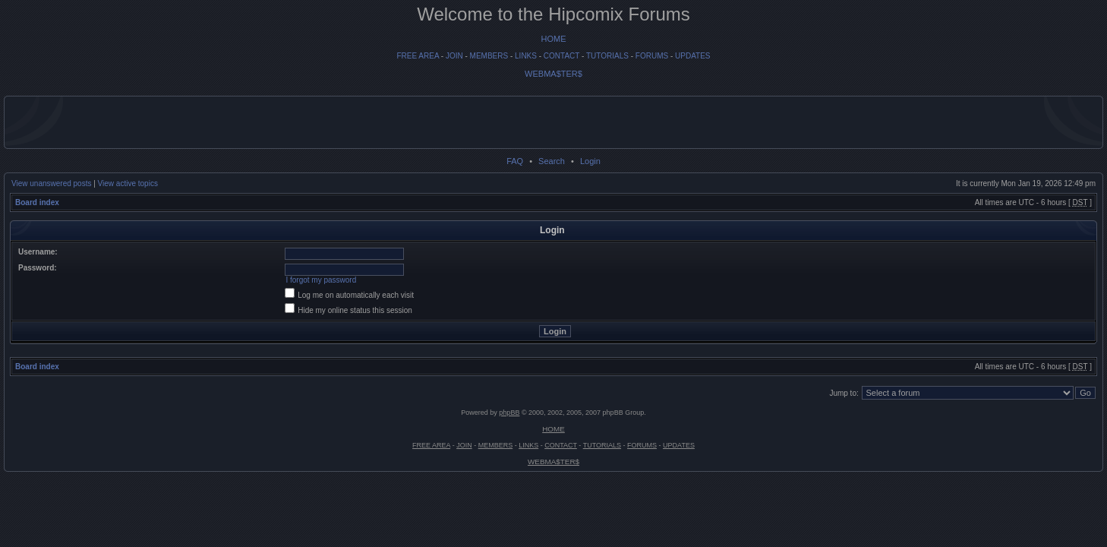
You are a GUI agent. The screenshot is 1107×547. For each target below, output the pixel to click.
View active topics (128, 183)
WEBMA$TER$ (553, 73)
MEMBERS (489, 56)
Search (551, 161)
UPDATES (693, 56)
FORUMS (652, 56)
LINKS (526, 56)
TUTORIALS (607, 56)
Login (590, 161)
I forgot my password (320, 280)
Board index (37, 202)
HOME (553, 38)
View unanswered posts (51, 183)
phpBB (509, 412)
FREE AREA (417, 56)
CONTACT (561, 56)
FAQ (514, 161)
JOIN (454, 56)
